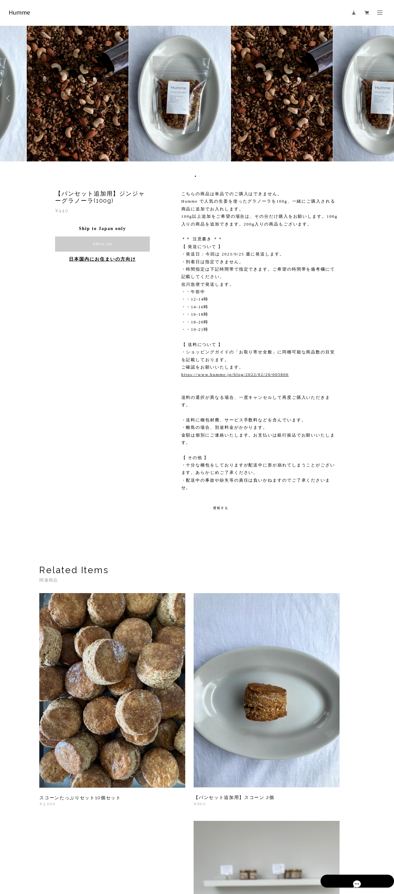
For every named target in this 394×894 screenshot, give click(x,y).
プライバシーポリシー (75, 859)
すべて (59, 785)
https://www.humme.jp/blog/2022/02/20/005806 (235, 374)
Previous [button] (9, 98)
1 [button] (195, 176)
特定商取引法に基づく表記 (124, 859)
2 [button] (199, 176)
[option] (197, 98)
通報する (220, 508)
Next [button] (384, 98)
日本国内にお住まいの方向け (102, 259)
